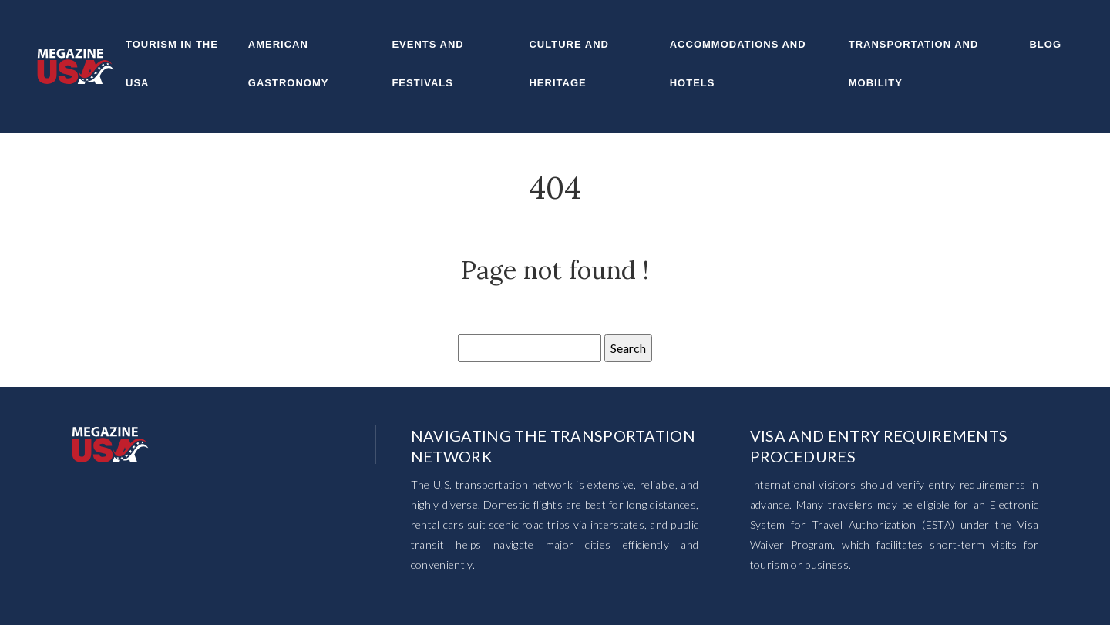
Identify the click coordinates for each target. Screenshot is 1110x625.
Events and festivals (427, 64)
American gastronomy (288, 64)
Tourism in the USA (172, 64)
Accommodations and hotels (738, 64)
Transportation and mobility (914, 64)
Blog (1045, 44)
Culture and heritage (568, 64)
